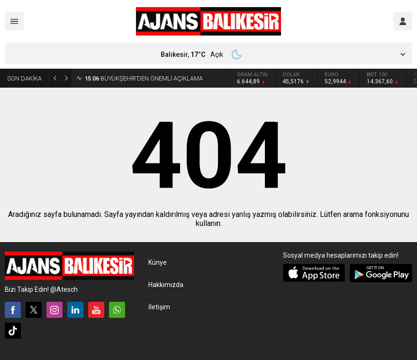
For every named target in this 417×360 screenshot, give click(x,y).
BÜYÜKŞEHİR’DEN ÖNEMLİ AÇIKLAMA (143, 78)
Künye (157, 262)
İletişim (159, 307)
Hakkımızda (165, 284)
